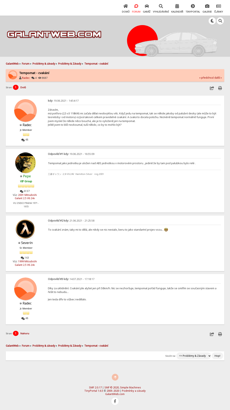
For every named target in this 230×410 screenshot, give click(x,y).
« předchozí (206, 77)
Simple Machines (130, 387)
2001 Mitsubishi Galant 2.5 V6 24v (26, 196)
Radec (26, 78)
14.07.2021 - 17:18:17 (71, 279)
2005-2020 (113, 391)
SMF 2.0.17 (95, 387)
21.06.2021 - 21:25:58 (71, 220)
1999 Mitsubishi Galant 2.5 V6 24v (26, 263)
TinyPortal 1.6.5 (93, 391)
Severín (27, 243)
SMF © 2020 (111, 387)
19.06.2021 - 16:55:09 (71, 154)
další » (218, 77)
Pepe (27, 176)
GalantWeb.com (115, 394)
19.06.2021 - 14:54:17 (63, 100)
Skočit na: (170, 355)
